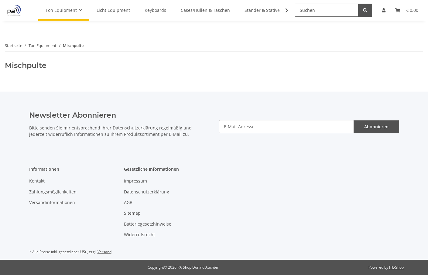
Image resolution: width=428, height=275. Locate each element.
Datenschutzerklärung (135, 128)
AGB (128, 202)
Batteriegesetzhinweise (147, 224)
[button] (283, 10)
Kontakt (37, 181)
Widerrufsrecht (139, 234)
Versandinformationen (52, 202)
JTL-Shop (396, 267)
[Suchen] (326, 10)
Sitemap (132, 213)
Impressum (135, 181)
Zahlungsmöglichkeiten (53, 192)
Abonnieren (376, 126)
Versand (104, 251)
